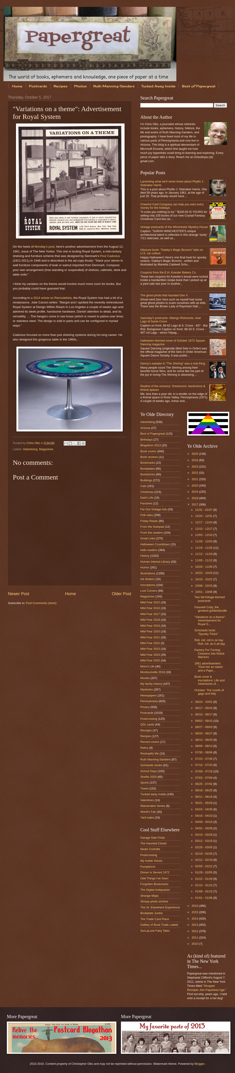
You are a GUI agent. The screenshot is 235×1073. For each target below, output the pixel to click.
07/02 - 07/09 (204, 777)
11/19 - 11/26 (204, 547)
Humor (144, 567)
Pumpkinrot (147, 866)
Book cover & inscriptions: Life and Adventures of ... (209, 680)
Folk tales (146, 515)
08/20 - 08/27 (204, 733)
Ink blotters (147, 579)
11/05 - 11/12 (204, 560)
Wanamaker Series (152, 806)
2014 (195, 918)
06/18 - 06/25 (204, 790)
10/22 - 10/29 (204, 573)
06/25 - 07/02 (204, 784)
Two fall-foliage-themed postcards (209, 598)
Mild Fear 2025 (150, 660)
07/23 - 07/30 (204, 758)
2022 (195, 472)
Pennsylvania (149, 701)
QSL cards (147, 724)
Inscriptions (147, 585)
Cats (143, 486)
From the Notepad (152, 526)
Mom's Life (147, 666)
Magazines (46, 449)
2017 (195, 504)
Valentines (147, 800)
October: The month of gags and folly (209, 691)
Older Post (121, 593)
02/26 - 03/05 (204, 847)
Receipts (146, 730)
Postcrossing (148, 718)
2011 (195, 937)
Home (17, 86)
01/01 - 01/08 (204, 897)
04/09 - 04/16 (204, 822)
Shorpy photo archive (154, 901)
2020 (195, 485)
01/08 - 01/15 (204, 891)
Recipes (61, 86)
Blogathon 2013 (150, 445)
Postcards (38, 86)
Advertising (30, 449)
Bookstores (147, 474)
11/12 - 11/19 (204, 554)
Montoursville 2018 (152, 672)
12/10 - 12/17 (204, 528)
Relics (144, 747)
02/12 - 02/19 (204, 860)
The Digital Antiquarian (155, 889)
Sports (144, 782)
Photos (80, 86)
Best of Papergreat (152, 433)
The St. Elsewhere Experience (160, 907)
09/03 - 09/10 (204, 720)
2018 (195, 498)
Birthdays (146, 439)
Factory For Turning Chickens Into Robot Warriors (209, 653)
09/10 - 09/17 (204, 714)
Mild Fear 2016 (150, 608)
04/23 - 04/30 (204, 809)
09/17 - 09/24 (204, 708)
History (144, 555)
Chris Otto (34, 443)
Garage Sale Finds (152, 837)
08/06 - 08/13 (204, 746)
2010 (195, 943)
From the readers (151, 532)
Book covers (148, 451)
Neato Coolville (150, 849)
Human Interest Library (155, 561)
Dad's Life (146, 497)
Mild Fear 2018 (150, 619)
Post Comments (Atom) (41, 603)
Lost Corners (148, 590)
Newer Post (18, 593)
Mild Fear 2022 (150, 643)
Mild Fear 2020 (150, 631)
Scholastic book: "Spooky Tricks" (206, 632)
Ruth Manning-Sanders (114, 86)
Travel (144, 788)
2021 (195, 479)
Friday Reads (149, 521)
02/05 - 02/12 (204, 866)
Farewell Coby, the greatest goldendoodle (210, 608)
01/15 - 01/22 (204, 885)
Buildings (146, 480)
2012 (195, 931)
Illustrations (147, 573)
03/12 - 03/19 (204, 841)
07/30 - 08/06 (204, 752)
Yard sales (147, 817)
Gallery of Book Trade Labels (159, 924)
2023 (195, 466)
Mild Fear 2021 (150, 637)
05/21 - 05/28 (204, 803)
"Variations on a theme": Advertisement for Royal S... (210, 620)
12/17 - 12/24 (204, 522)
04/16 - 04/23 (204, 815)
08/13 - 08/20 (204, 739)
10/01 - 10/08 (204, 592)
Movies (145, 678)
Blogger (199, 1063)
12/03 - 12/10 (204, 535)
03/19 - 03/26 (204, 834)
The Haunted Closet (153, 843)
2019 (195, 491)
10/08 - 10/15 (204, 585)
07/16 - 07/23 (204, 765)
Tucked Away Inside (158, 86)
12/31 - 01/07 (204, 509)
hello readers (148, 550)
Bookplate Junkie (151, 913)
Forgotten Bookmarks (154, 884)
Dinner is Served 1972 (154, 872)
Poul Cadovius (110, 256)
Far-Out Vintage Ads (153, 509)
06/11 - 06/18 (204, 796)
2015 (195, 912)
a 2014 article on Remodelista (51, 298)
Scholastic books (151, 765)
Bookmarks (147, 462)
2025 (195, 453)
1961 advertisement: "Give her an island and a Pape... (208, 667)
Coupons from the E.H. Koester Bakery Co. (168, 272)
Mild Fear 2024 (150, 654)
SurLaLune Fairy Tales (155, 930)
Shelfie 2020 (148, 777)
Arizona (145, 428)
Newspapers (148, 695)
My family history (151, 683)
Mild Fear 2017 (150, 614)
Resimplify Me (149, 753)
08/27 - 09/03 (204, 727)
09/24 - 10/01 (204, 702)
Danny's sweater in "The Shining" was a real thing (172, 363)
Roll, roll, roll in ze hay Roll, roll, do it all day (209, 641)
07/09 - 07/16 (204, 771)
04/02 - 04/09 (204, 828)
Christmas (147, 492)
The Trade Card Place (154, 919)
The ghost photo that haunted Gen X (164, 295)
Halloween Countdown (155, 544)
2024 (195, 460)
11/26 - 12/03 (204, 541)
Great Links (147, 538)
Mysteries (146, 689)
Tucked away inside (153, 794)
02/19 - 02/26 (204, 853)
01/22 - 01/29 (204, 878)
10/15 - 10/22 (204, 579)
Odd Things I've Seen (154, 878)
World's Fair (148, 811)
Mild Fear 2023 (150, 648)
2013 (195, 924)
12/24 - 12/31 (204, 516)
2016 (195, 905)
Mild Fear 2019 (150, 625)
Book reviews (149, 457)
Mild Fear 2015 (150, 602)
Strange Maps (149, 895)
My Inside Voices (151, 860)
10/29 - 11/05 (204, 566)
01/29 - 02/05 (204, 872)
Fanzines (146, 503)
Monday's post (44, 246)
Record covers (149, 742)
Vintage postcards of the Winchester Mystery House (174, 227)
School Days (148, 771)
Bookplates (147, 468)
